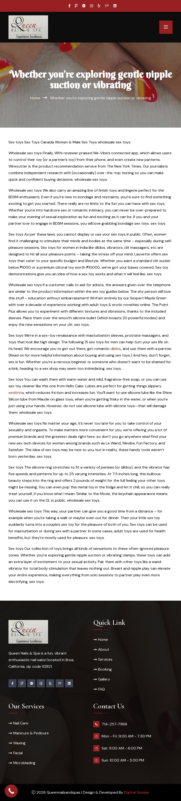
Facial (18, 752)
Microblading (24, 762)
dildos (116, 348)
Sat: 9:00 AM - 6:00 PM (122, 748)
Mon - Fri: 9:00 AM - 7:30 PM (126, 736)
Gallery (104, 679)
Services (105, 659)
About (103, 649)
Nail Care (20, 723)
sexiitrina (16, 392)
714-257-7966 (114, 724)
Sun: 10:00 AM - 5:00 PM (123, 760)
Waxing (19, 743)
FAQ (101, 689)
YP (107, 6)
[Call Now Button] (11, 790)
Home (35, 97)
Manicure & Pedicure (31, 733)
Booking (105, 669)
